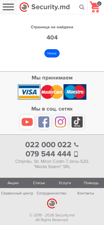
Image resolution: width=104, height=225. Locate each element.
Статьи (39, 183)
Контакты (85, 193)
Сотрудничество (51, 193)
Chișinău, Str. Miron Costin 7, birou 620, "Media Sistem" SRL (52, 164)
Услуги (65, 183)
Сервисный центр (17, 193)
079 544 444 (52, 154)
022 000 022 (52, 144)
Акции (13, 183)
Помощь (91, 183)
